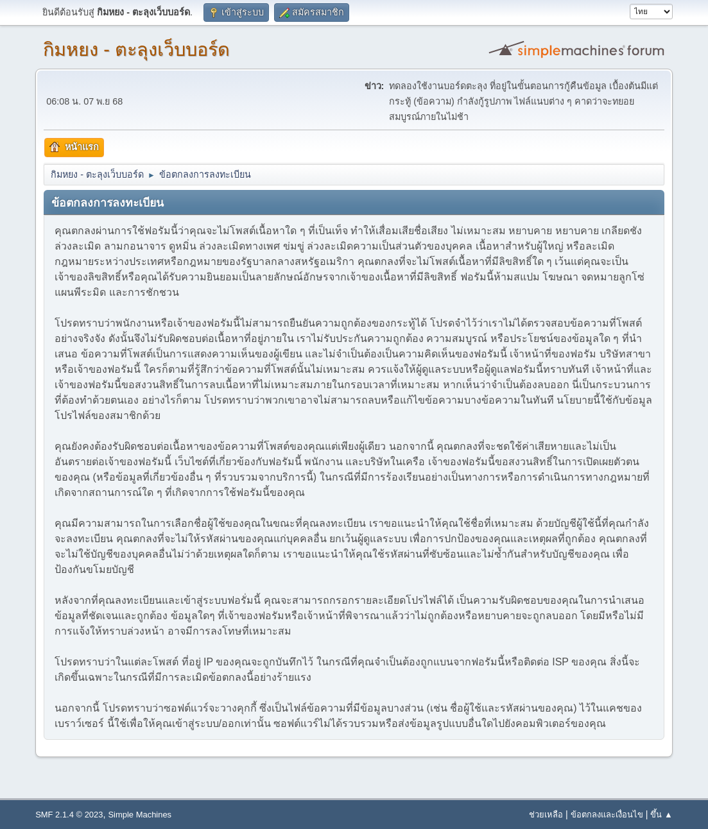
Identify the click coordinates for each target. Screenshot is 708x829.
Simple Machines (139, 814)
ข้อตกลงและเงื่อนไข (607, 814)
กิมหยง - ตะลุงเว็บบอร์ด (136, 49)
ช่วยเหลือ (546, 814)
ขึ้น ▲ (661, 814)
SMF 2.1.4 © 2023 (69, 814)
